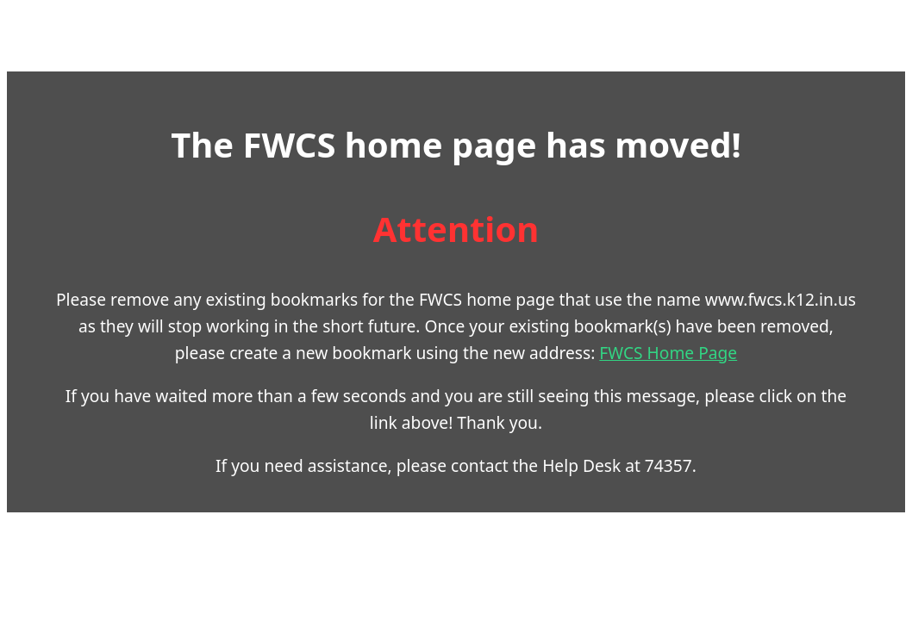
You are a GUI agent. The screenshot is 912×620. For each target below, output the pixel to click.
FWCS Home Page (610, 337)
